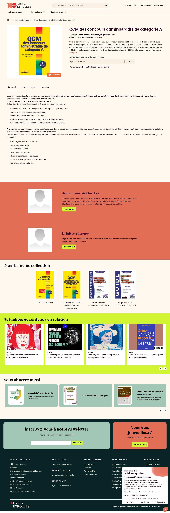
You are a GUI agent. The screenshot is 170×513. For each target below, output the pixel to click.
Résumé (12, 87)
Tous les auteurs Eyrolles (63, 464)
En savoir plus (69, 209)
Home (8, 20)
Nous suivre (158, 5)
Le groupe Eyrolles (119, 464)
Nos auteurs (36, 12)
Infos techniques (28, 87)
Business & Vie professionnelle (23, 493)
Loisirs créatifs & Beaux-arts (22, 482)
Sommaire (45, 87)
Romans (13, 468)
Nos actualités (57, 12)
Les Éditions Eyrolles (151, 464)
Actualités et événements (64, 475)
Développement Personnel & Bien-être (27, 471)
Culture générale (17, 478)
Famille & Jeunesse (18, 475)
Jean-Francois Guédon (89, 34)
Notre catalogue (15, 12)
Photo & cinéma (17, 489)
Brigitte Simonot (107, 34)
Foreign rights (90, 471)
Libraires (88, 468)
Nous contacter (91, 475)
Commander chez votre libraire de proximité (89, 67)
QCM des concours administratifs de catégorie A (54, 20)
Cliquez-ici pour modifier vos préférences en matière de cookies (136, 508)
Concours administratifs (91, 37)
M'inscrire (77, 443)
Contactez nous (140, 444)
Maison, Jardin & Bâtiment (21, 485)
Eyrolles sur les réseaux (63, 486)
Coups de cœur (18, 464)
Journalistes (90, 464)
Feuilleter (54, 75)
